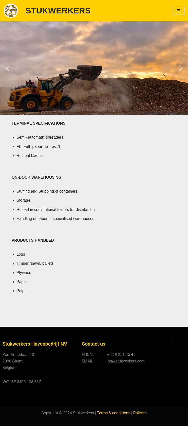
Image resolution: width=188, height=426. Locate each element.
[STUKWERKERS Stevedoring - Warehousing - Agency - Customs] (47, 10)
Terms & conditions (113, 413)
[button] (8, 68)
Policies (140, 413)
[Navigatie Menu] (178, 11)
